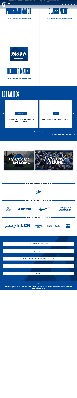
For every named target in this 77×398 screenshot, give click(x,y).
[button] (3, 114)
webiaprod (38, 288)
